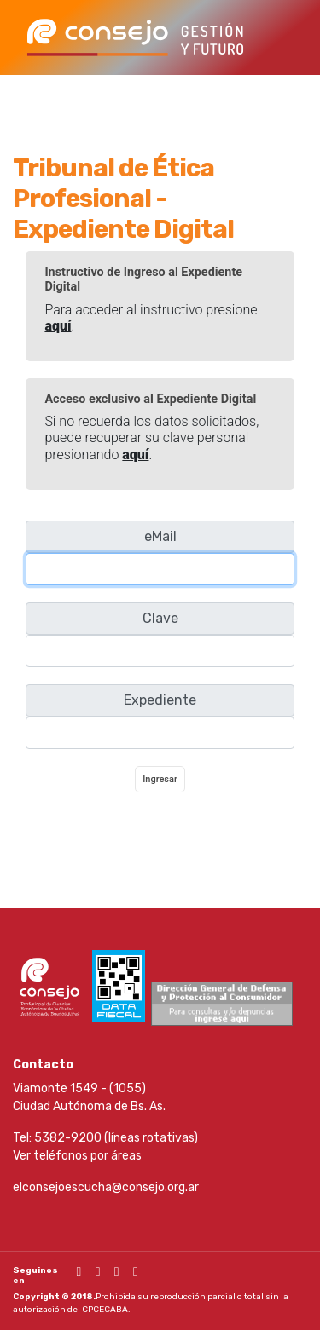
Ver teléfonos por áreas (77, 1156)
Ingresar (160, 779)
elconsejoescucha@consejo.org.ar (106, 1187)
